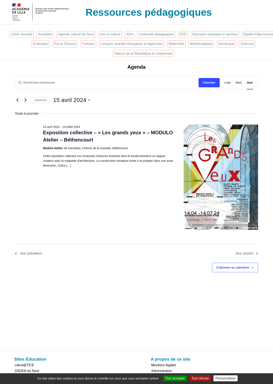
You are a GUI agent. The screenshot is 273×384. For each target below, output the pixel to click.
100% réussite (21, 34)
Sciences (247, 44)
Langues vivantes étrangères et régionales (131, 44)
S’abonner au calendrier (232, 267)
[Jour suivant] (25, 100)
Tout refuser (200, 378)
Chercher (209, 82)
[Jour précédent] (17, 100)
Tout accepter (175, 378)
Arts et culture (110, 34)
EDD (183, 34)
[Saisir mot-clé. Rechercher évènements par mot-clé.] (107, 82)
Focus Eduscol (65, 44)
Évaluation (40, 44)
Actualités (45, 34)
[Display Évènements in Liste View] (228, 82)
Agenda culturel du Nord (76, 34)
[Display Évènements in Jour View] (250, 82)
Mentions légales (163, 365)
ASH (129, 34)
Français (88, 44)
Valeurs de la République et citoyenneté (143, 53)
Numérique (226, 44)
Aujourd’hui (40, 100)
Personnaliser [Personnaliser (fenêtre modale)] (226, 378)
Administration (161, 371)
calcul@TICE (24, 365)
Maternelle (176, 44)
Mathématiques (201, 44)
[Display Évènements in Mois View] (239, 82)
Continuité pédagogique (156, 34)
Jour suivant (246, 253)
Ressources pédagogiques (149, 12)
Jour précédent (28, 253)
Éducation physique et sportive (214, 34)
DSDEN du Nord (27, 371)
